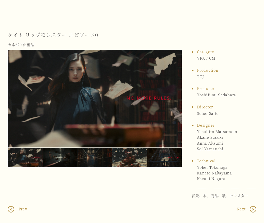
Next (173, 99)
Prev (22, 208)
